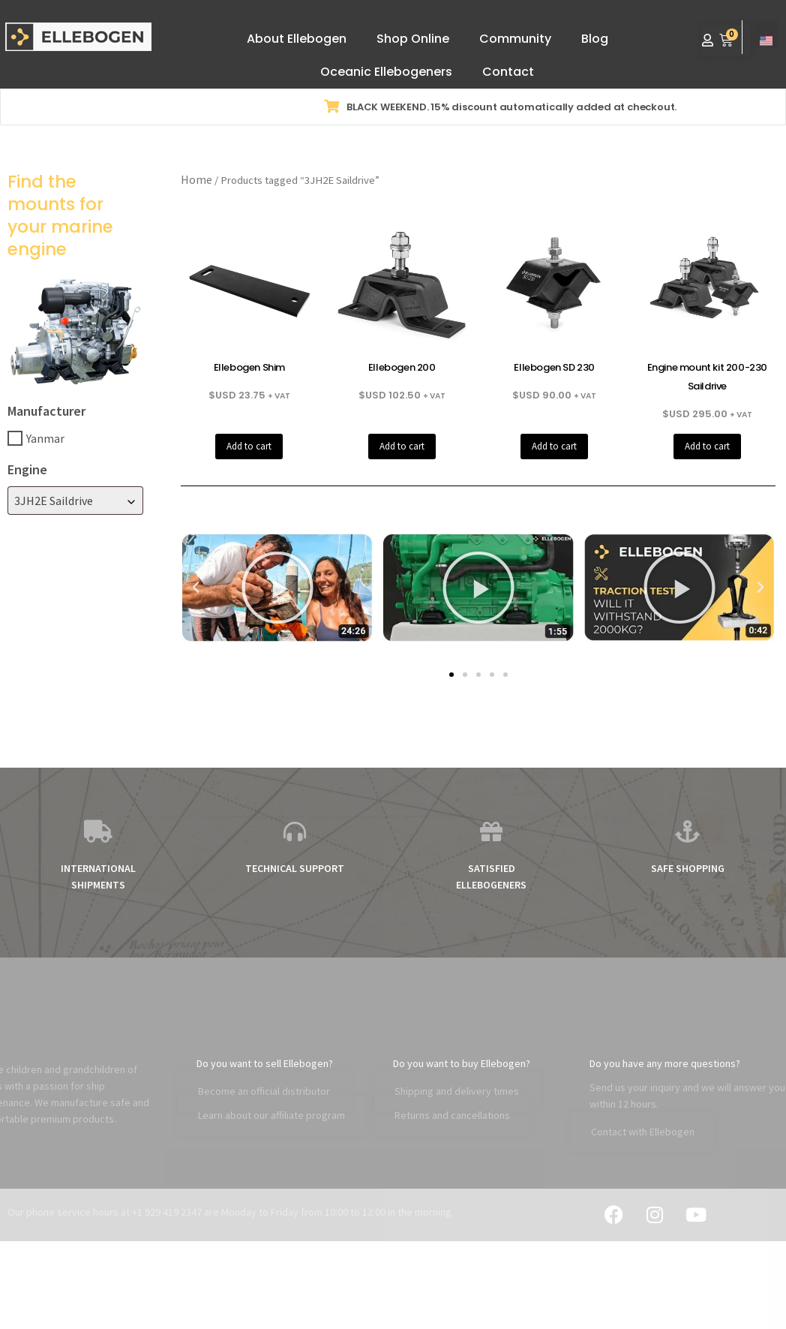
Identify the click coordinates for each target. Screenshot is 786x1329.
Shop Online (412, 38)
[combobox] (75, 500)
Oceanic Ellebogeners (386, 71)
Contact (508, 71)
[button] (195, 587)
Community (515, 38)
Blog (594, 38)
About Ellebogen (296, 38)
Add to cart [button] (249, 446)
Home (196, 179)
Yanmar (45, 438)
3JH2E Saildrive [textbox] (53, 500)
